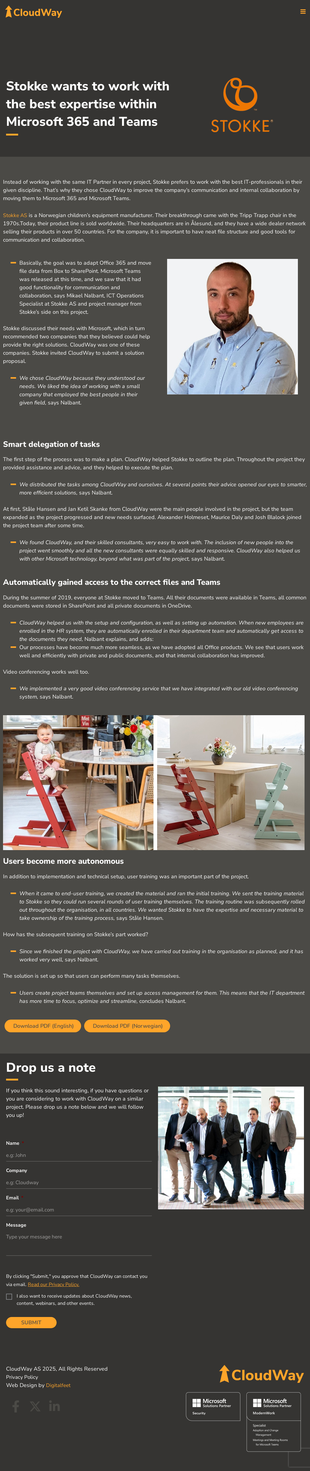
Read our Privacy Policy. (53, 1285)
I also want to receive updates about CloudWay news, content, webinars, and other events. (74, 1300)
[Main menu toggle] (303, 12)
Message (16, 1225)
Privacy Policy (22, 1377)
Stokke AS (15, 214)
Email (14, 1198)
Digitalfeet (59, 1385)
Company (16, 1170)
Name (15, 1142)
